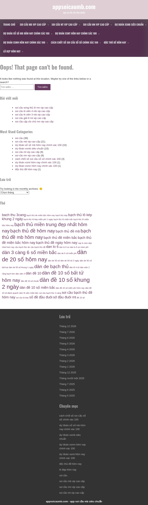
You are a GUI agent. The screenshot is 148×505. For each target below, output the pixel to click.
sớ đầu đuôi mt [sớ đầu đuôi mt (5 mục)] (64, 297)
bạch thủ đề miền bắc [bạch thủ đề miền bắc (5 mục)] (60, 238)
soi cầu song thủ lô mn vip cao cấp (34, 107)
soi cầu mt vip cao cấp (64, 24)
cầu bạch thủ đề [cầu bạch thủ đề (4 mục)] (38, 247)
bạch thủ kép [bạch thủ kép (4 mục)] (61, 215)
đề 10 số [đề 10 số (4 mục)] (81, 297)
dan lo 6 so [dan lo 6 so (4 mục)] (64, 247)
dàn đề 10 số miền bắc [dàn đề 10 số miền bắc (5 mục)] (37, 288)
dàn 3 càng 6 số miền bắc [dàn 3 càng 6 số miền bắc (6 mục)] (29, 252)
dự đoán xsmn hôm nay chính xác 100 (24, 42)
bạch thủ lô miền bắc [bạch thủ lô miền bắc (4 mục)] (63, 219)
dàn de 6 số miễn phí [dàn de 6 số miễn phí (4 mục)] (67, 253)
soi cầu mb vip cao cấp (33, 24)
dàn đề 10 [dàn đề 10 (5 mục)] (33, 273)
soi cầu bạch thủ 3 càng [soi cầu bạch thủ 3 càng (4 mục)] (50, 293)
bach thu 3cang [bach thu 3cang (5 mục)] (14, 215)
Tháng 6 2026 (67, 337)
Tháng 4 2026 (67, 349)
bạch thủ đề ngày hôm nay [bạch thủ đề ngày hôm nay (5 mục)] (56, 243)
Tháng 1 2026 (67, 366)
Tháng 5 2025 (67, 395)
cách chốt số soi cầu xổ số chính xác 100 (74, 42)
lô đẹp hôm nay (11, 51)
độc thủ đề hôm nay (115, 42)
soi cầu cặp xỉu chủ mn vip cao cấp (34, 121)
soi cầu (19, 138)
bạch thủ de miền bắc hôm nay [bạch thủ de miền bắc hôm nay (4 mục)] (41, 215)
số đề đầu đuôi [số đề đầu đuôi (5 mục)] (40, 297)
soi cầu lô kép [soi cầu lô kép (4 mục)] (22, 297)
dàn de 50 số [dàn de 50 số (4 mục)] (54, 260)
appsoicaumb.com (74, 6)
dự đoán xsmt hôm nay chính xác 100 (76, 33)
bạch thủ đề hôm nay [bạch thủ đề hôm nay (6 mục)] (32, 230)
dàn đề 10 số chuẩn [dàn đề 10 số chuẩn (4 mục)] (30, 281)
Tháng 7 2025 (67, 384)
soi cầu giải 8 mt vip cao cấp (30, 118)
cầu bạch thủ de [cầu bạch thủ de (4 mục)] (22, 247)
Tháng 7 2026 (67, 332)
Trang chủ (9, 24)
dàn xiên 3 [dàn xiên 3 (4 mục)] (20, 274)
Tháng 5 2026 (67, 343)
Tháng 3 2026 (67, 355)
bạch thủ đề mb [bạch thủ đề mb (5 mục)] (68, 231)
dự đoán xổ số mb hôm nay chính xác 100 (26, 33)
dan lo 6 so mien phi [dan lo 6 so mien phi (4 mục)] (79, 247)
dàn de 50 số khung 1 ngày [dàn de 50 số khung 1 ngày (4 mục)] (21, 267)
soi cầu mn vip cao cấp (96, 24)
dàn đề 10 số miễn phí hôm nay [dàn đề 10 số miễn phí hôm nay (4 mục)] (70, 288)
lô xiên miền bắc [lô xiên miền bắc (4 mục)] (31, 293)
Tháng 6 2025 (67, 389)
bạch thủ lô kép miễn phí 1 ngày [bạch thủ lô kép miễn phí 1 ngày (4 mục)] (38, 219)
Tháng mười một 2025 (71, 378)
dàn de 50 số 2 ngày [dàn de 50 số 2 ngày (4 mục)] (70, 260)
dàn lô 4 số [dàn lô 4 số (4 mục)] (74, 267)
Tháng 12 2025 (67, 372)
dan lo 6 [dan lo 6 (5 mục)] (52, 247)
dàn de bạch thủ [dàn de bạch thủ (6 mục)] (51, 266)
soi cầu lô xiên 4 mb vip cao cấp (32, 111)
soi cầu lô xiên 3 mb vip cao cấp (32, 114)
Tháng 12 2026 (67, 326)
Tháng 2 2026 (67, 360)
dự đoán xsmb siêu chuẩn (129, 24)
